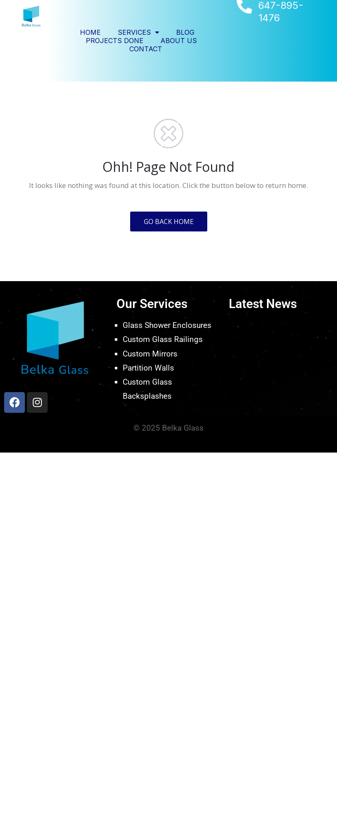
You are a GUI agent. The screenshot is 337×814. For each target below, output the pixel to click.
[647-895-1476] (244, 14)
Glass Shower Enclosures (167, 325)
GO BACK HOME (169, 221)
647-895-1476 (280, 19)
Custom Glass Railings (163, 339)
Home (90, 32)
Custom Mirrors (150, 354)
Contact (145, 49)
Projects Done (114, 40)
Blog (185, 32)
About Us (178, 40)
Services (138, 32)
